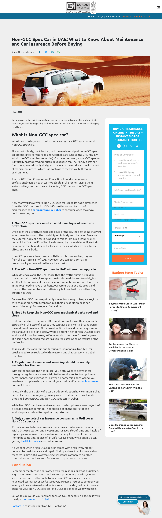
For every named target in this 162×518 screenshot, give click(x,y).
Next (128, 258)
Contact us (18, 505)
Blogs (100, 16)
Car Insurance (113, 16)
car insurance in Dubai (47, 209)
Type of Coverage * (124, 155)
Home (91, 16)
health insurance (31, 441)
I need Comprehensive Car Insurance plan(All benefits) (128, 163)
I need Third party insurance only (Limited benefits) (129, 175)
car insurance (89, 381)
